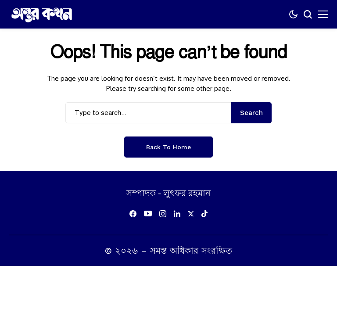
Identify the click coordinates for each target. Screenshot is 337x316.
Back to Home (168, 147)
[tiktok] (204, 213)
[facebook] (132, 213)
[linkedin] (177, 214)
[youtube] (148, 214)
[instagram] (162, 213)
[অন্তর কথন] (42, 14)
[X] (191, 214)
